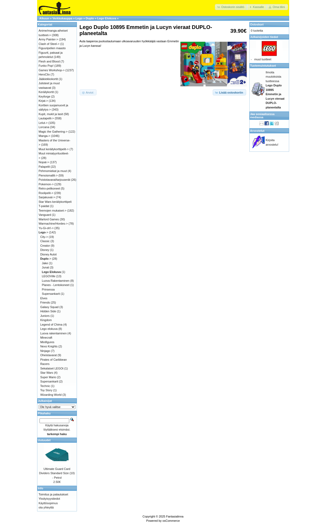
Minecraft (46, 337)
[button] (231, 7)
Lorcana (44, 127)
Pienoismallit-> (48, 175)
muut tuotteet (262, 59)
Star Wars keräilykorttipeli (55, 201)
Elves (43, 298)
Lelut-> (43, 122)
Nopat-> (44, 162)
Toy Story (46, 390)
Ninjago (45, 350)
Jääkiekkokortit (48, 79)
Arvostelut (257, 130)
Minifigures (47, 342)
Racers (45, 363)
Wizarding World (51, 394)
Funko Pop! (46, 65)
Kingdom (46, 320)
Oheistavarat (48, 355)
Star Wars (46, 372)
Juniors (45, 315)
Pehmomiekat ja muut (53, 170)
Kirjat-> (43, 100)
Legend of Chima (51, 324)
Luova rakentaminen (53, 333)
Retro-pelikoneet (49, 188)
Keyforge (44, 96)
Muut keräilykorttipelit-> (54, 149)
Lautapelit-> (46, 118)
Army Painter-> (48, 39)
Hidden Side (48, 311)
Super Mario (48, 377)
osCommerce (171, 520)
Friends (45, 302)
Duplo (90, 18)
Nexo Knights (49, 346)
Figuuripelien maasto (52, 48)
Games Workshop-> (52, 70)
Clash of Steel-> (49, 43)
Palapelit (44, 166)
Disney (44, 249)
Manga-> (44, 135)
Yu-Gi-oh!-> (46, 228)
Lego (79, 18)
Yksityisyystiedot (49, 498)
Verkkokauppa (62, 18)
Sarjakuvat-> (47, 197)
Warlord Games (49, 219)
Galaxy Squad (49, 307)
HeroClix (44, 74)
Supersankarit (51, 293)
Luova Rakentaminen (55, 280)
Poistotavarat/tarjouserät (54, 179)
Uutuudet (44, 440)
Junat (45, 267)
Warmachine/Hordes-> (53, 223)
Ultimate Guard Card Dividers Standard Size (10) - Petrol (57, 473)
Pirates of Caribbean (53, 359)
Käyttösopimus (48, 503)
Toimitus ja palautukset (53, 494)
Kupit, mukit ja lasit (51, 114)
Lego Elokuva (106, 18)
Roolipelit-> (46, 193)
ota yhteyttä (46, 507)
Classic (45, 241)
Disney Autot (48, 254)
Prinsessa (48, 289)
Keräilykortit (46, 92)
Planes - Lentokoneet (55, 285)
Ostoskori (257, 24)
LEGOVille (48, 276)
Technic (45, 386)
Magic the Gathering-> (53, 131)
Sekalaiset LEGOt (51, 368)
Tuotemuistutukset (263, 65)
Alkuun (44, 18)
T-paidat (44, 206)
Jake (45, 263)
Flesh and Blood (49, 61)
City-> (44, 236)
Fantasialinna (174, 516)
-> (43, 232)
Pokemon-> (46, 184)
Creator (45, 245)
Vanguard (45, 214)
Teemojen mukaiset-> (53, 210)
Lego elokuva (49, 328)
